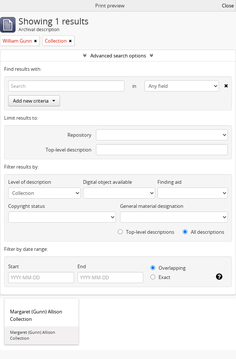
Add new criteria (34, 100)
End (81, 266)
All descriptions (203, 232)
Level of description (29, 182)
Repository (79, 135)
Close (228, 5)
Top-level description (69, 149)
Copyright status (26, 206)
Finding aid (169, 182)
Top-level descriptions (146, 232)
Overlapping (168, 268)
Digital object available (107, 182)
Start (13, 266)
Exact (160, 277)
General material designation (151, 206)
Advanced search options (118, 55)
